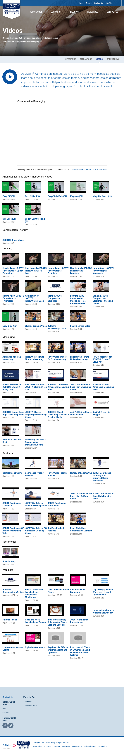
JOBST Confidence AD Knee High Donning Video (103, 496)
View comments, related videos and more (89, 169)
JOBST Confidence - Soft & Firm (57, 504)
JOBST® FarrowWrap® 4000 (57, 327)
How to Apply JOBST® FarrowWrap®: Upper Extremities (13, 271)
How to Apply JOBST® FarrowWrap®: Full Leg (36, 271)
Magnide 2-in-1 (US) (102, 196)
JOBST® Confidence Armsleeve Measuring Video (58, 387)
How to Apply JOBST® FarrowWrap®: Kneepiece (104, 271)
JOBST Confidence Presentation (79, 621)
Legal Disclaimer (89, 746)
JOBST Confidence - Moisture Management (36, 504)
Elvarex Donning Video (36, 326)
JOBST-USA (29, 702)
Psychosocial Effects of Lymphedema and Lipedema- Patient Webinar (80, 651)
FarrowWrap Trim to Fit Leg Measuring (79, 358)
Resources (92, 12)
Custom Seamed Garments (78, 590)
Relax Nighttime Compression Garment (81, 529)
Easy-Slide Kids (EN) (57, 196)
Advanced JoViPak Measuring (11, 358)
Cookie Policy (102, 746)
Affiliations (86, 59)
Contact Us (98, 3)
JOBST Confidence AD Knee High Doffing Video (81, 496)
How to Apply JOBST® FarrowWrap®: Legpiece (81, 271)
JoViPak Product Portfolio (56, 529)
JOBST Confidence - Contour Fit (12, 504)
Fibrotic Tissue (9, 619)
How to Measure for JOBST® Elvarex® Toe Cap (36, 387)
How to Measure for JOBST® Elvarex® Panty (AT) (12, 387)
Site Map (109, 3)
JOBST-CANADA (31, 705)
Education (56, 12)
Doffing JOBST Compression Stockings (55, 298)
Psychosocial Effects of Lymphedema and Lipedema (58, 650)
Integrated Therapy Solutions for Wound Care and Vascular (57, 622)
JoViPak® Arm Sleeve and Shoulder (81, 413)
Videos (99, 59)
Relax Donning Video (80, 326)
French (89, 3)
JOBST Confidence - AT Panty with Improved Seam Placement (102, 477)
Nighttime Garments (35, 647)
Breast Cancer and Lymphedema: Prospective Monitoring (34, 593)
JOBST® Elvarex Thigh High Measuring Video (35, 414)
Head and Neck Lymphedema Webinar (35, 621)
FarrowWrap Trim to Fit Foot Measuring (57, 358)
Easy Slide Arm (9, 326)
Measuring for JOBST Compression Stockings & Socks (35, 442)
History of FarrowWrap (81, 473)
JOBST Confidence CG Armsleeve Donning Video (13, 531)
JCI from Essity (49, 743)
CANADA (5, 713)
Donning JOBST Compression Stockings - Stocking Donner (103, 300)
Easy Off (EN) (8, 196)
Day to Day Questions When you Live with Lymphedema (103, 592)
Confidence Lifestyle (12, 473)
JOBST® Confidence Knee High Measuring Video (80, 387)
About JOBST (36, 12)
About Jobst (37, 746)
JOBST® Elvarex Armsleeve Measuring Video (103, 387)
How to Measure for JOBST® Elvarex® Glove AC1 (102, 359)
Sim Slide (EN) (9, 219)
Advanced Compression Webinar (13, 590)
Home (81, 3)
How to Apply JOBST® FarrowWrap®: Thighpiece (13, 298)
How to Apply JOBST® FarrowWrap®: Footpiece (58, 271)
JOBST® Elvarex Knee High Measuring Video (13, 413)
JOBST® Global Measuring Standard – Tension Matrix (58, 414)
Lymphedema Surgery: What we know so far (103, 611)
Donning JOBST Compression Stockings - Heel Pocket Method (78, 300)
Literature (70, 59)
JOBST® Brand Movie (13, 240)
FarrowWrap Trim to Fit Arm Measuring (34, 358)
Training (74, 12)
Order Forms (113, 59)
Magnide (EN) (76, 196)
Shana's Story (9, 561)
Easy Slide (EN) (32, 196)
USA (4, 709)
